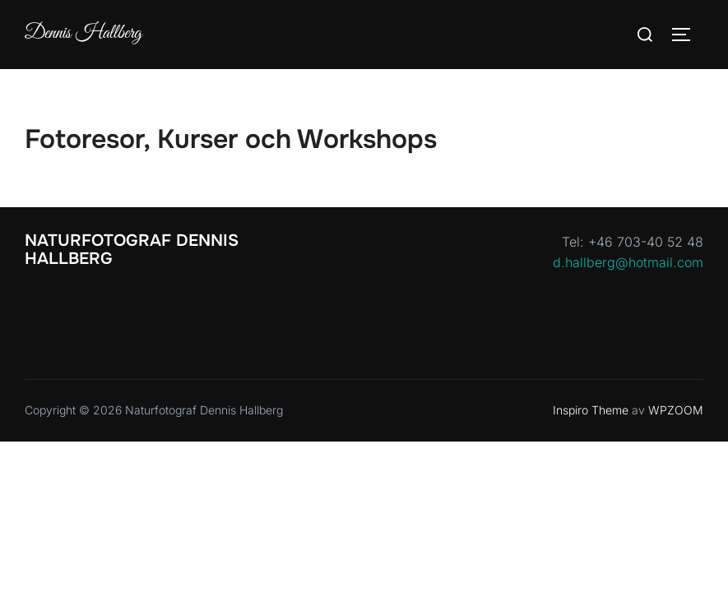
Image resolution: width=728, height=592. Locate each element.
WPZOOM (675, 410)
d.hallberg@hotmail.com (628, 262)
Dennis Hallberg (83, 33)
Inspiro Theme (590, 410)
